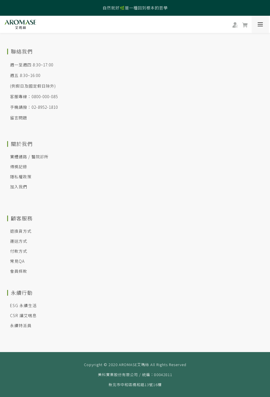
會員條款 (18, 271)
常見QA (17, 261)
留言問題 (18, 118)
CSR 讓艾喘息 (23, 315)
